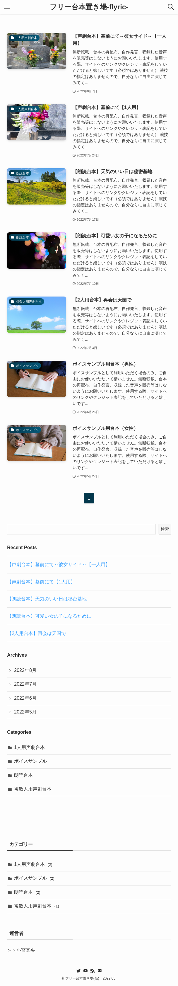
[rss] (92, 970)
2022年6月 (25, 698)
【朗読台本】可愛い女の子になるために (49, 616)
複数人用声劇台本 (33, 788)
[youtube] (85, 970)
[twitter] (78, 970)
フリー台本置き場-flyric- (89, 7)
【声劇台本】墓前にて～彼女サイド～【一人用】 (58, 564)
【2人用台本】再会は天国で (36, 633)
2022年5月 (25, 711)
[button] (171, 7)
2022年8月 (25, 670)
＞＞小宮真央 (21, 950)
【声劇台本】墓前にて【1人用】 (41, 581)
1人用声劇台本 (29, 747)
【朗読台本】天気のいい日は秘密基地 (47, 598)
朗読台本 (23, 775)
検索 (165, 529)
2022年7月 (25, 684)
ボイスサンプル (30, 761)
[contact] (99, 970)
